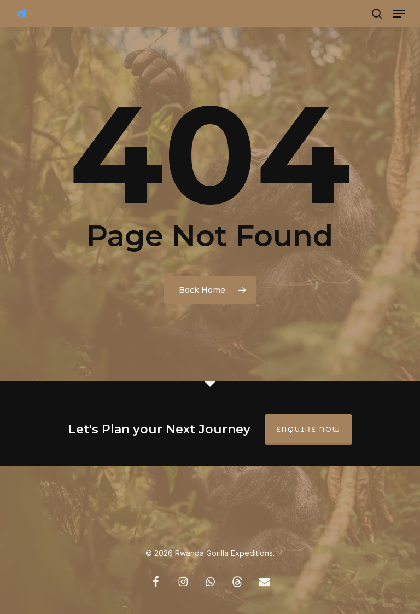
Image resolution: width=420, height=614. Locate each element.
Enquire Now (308, 429)
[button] (399, 13)
